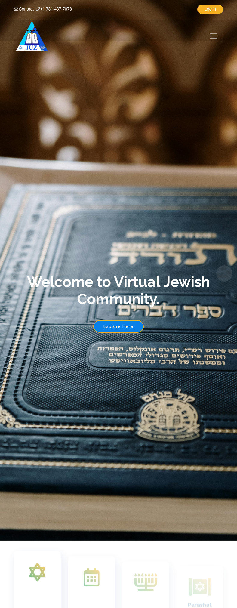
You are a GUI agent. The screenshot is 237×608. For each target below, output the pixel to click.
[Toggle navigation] (213, 36)
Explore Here (118, 326)
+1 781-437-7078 (56, 9)
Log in (210, 9)
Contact (26, 9)
